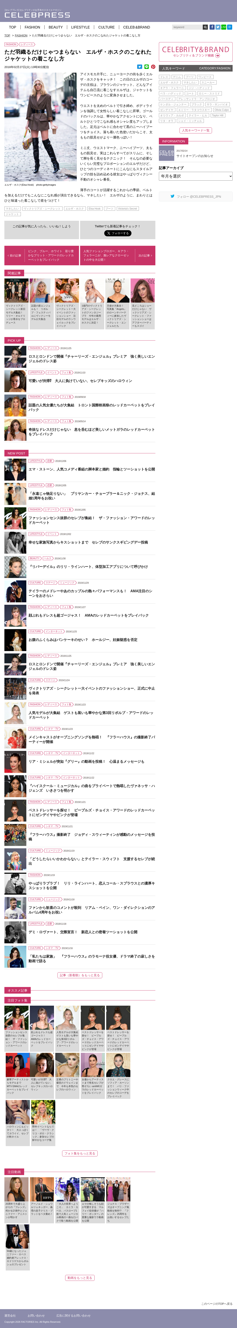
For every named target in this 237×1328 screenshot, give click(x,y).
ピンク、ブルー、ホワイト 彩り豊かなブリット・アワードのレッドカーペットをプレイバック (51, 255)
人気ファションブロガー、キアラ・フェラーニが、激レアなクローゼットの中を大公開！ (106, 255)
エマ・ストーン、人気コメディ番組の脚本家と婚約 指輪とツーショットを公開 (92, 469)
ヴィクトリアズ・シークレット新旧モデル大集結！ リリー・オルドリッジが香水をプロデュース (15, 314)
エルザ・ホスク (74, 208)
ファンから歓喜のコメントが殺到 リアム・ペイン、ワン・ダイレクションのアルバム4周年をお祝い (92, 910)
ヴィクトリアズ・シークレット (42, 208)
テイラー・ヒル (198, 115)
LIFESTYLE (80, 27)
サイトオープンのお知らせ (194, 156)
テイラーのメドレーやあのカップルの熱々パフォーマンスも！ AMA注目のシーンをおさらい (90, 593)
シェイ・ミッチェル (190, 120)
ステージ (50, 582)
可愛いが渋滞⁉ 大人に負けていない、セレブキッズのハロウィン (80, 381)
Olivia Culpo (222, 109)
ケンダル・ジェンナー (173, 104)
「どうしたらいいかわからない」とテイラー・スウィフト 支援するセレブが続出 (92, 861)
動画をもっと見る (80, 1278)
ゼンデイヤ (166, 109)
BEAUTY (56, 27)
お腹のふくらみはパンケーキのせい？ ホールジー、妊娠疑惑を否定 (83, 640)
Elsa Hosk (95, 208)
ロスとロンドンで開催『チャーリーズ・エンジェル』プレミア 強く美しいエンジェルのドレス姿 (92, 359)
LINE (223, 27)
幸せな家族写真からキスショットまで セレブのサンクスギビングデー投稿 (88, 542)
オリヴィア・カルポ (172, 115)
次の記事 (145, 255)
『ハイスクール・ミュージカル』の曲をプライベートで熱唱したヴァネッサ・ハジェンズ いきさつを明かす (92, 788)
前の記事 (14, 255)
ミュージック (67, 582)
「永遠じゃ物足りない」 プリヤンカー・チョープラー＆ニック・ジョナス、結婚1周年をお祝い (92, 496)
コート (190, 93)
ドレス (164, 77)
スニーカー (208, 82)
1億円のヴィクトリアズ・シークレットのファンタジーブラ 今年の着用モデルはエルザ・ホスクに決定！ (92, 314)
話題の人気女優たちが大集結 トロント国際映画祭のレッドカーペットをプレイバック (92, 407)
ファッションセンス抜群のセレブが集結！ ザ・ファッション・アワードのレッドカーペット (92, 520)
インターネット (54, 631)
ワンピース (205, 77)
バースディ (166, 98)
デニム (177, 77)
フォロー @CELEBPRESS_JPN (196, 196)
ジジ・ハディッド (199, 88)
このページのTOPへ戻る (217, 1303)
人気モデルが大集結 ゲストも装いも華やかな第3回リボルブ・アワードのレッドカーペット (91, 715)
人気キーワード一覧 (196, 130)
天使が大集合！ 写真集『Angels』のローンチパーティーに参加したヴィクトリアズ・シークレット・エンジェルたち (116, 315)
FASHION (32, 27)
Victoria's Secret (127, 208)
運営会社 (10, 1315)
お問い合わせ (36, 1315)
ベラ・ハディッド (170, 93)
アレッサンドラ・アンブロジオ (196, 98)
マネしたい (12, 208)
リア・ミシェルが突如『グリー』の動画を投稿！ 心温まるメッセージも (86, 761)
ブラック (196, 104)
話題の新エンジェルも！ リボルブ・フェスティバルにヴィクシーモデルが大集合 (40, 312)
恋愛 (49, 460)
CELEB (136, 27)
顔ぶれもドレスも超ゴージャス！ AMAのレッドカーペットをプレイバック (89, 615)
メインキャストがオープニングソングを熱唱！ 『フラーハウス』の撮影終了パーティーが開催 (92, 739)
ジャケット (12, 214)
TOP (12, 27)
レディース (27, 44)
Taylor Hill (217, 115)
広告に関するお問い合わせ (73, 1315)
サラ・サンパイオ (217, 104)
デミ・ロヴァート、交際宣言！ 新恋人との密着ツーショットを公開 (83, 932)
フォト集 (66, 372)
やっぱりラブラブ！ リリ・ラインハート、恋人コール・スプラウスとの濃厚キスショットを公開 (92, 885)
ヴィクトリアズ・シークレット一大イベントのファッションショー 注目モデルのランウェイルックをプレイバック (66, 315)
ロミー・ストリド (209, 93)
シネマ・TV (52, 728)
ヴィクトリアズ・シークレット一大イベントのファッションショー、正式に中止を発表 (92, 691)
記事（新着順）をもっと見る (80, 975)
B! (229, 27)
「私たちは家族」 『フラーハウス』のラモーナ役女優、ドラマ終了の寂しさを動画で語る (92, 959)
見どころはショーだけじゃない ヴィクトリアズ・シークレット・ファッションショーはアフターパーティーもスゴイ (141, 315)
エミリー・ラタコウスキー (194, 109)
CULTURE (106, 27)
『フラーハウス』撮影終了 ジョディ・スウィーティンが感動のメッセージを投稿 (92, 837)
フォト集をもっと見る (80, 1153)
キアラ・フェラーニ (172, 88)
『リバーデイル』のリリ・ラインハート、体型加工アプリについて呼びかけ (88, 567)
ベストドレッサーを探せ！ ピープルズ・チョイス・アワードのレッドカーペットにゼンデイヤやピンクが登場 (92, 812)
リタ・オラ (166, 120)
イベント (52, 372)
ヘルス (47, 558)
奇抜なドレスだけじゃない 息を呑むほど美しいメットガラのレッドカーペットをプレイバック (92, 432)
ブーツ (109, 208)
